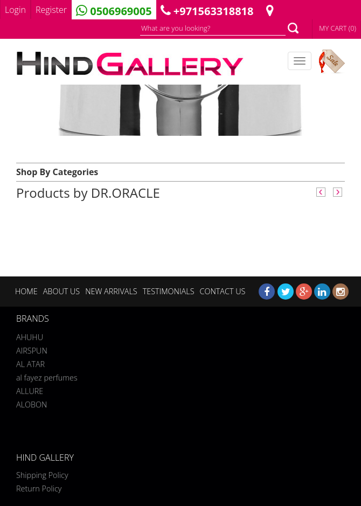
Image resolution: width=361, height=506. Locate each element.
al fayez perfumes (47, 376)
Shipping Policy (42, 475)
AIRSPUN (31, 349)
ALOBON (31, 403)
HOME (26, 291)
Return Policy (38, 488)
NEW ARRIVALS (111, 291)
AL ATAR (30, 362)
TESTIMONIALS (169, 291)
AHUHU (29, 335)
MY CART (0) (337, 28)
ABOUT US (61, 291)
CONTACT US (222, 291)
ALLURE (29, 389)
